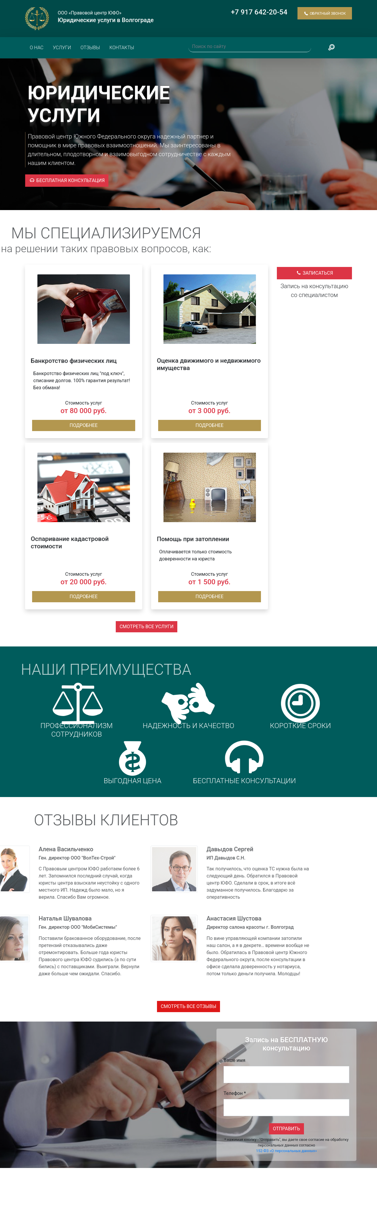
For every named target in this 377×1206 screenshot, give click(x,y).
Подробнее (83, 425)
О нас (36, 47)
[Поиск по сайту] (249, 46)
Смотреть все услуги (146, 626)
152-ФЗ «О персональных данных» (286, 1151)
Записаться (314, 273)
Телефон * (235, 1093)
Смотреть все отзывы (188, 1006)
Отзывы (90, 47)
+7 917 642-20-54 (259, 12)
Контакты (121, 47)
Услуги (62, 47)
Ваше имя (234, 1060)
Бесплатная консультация (69, 178)
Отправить (286, 1128)
